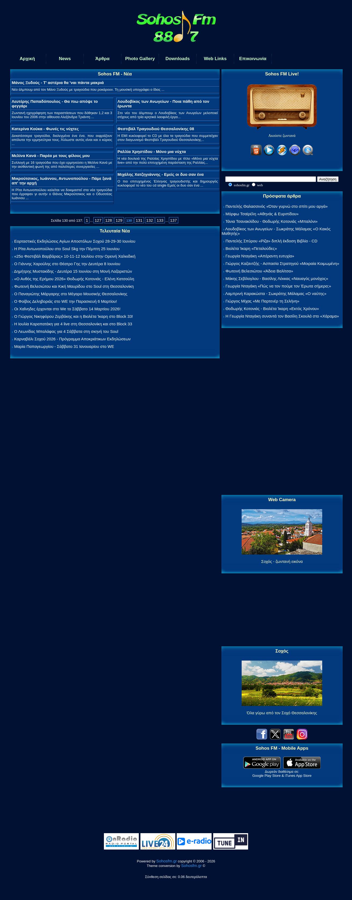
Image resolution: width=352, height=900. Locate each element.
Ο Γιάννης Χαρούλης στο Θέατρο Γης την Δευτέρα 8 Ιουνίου (67, 263)
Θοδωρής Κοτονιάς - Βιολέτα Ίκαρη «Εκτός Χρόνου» (272, 308)
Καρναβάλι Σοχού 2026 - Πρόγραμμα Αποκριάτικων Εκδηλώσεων (72, 339)
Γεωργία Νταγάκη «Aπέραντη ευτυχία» (260, 256)
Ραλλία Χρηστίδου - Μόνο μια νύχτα (152, 151)
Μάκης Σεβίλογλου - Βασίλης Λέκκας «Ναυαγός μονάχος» (277, 278)
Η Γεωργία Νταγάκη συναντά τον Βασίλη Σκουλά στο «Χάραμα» (282, 316)
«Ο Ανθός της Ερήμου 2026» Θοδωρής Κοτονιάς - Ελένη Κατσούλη (74, 278)
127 (98, 220)
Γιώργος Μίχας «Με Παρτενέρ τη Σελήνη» (262, 301)
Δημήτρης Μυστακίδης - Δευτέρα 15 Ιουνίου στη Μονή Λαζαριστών (73, 271)
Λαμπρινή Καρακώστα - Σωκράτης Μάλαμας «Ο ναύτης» (275, 293)
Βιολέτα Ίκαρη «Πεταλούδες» (251, 248)
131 (139, 220)
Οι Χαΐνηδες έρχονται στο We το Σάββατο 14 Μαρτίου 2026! (67, 309)
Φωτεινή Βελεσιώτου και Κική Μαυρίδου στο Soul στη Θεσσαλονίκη (74, 286)
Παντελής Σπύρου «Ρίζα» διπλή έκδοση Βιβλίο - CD (271, 241)
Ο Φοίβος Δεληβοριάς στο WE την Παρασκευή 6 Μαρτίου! (65, 301)
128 (108, 220)
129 (119, 220)
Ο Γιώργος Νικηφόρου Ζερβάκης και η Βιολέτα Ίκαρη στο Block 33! (73, 316)
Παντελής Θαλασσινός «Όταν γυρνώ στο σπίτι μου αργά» (277, 206)
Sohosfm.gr (166, 861)
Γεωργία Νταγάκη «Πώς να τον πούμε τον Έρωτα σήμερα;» (278, 286)
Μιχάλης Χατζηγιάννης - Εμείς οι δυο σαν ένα (161, 174)
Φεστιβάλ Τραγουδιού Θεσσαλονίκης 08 (156, 128)
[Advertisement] (282, 411)
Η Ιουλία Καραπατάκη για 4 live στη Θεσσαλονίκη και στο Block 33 (73, 324)
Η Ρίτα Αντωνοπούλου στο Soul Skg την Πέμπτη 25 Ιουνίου (67, 248)
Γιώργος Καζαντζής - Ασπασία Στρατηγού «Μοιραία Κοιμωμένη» (282, 263)
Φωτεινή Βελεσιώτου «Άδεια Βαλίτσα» (259, 271)
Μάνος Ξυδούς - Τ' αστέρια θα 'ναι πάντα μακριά (58, 82)
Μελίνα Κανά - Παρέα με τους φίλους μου (51, 155)
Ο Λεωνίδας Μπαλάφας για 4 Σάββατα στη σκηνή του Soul (66, 331)
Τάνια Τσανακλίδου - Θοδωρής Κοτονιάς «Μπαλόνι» (271, 221)
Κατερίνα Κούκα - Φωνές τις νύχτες (45, 128)
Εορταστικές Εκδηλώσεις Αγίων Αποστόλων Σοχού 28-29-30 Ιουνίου (74, 241)
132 (149, 220)
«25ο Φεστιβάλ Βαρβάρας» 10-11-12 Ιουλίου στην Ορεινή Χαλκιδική (75, 256)
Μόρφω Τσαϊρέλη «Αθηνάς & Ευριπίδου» (262, 214)
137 (173, 220)
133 (160, 220)
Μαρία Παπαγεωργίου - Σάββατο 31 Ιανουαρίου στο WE (64, 346)
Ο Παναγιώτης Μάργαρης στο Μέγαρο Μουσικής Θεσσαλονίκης (70, 294)
